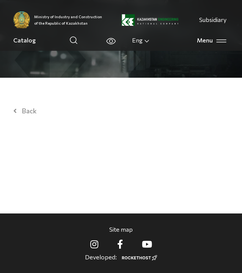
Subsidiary (212, 19)
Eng (141, 40)
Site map (121, 229)
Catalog (24, 40)
